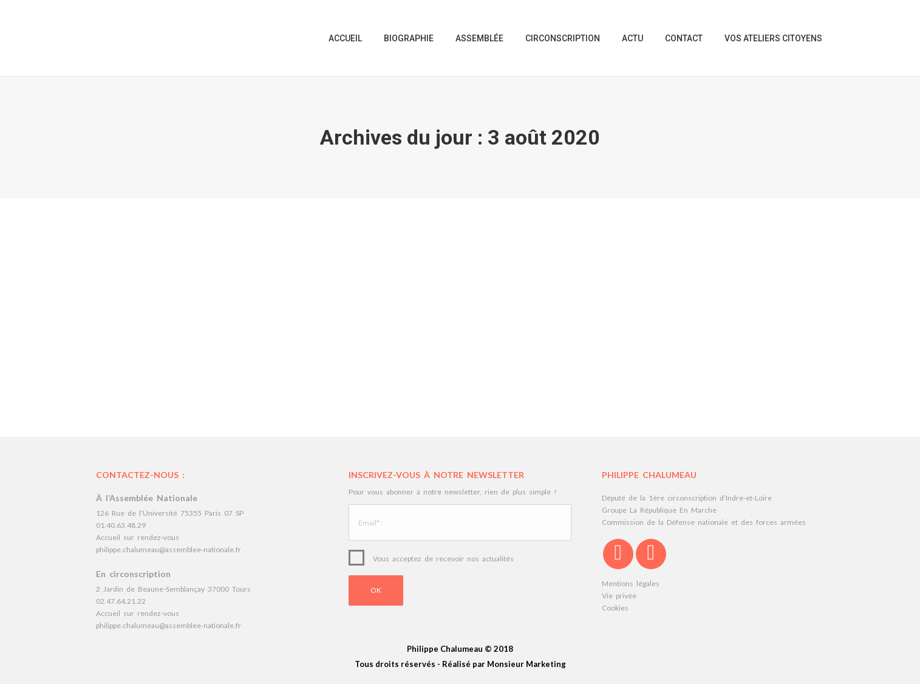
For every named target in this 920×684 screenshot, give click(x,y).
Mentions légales (630, 583)
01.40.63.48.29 (121, 525)
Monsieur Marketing (526, 664)
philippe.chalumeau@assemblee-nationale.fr (168, 549)
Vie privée (619, 595)
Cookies (615, 607)
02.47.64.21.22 (121, 601)
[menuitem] (345, 38)
